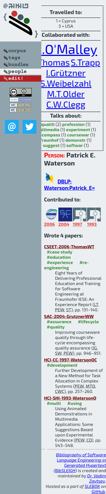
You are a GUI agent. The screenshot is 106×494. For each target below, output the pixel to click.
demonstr (75, 140)
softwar (74, 145)
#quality (56, 326)
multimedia (47, 129)
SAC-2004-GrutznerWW (69, 316)
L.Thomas (50, 62)
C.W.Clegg (65, 104)
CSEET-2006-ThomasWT (69, 246)
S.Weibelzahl (65, 83)
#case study (59, 251)
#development (62, 365)
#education (59, 257)
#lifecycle (88, 321)
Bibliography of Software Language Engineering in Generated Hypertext (81, 460)
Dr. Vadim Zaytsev (96, 478)
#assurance (59, 321)
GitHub (98, 491)
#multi (54, 403)
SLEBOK (92, 486)
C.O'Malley (65, 49)
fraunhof (49, 140)
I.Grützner (66, 72)
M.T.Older (66, 93)
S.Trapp (85, 62)
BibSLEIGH (65, 470)
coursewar (78, 134)
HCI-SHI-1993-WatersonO (70, 397)
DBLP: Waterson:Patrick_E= (69, 184)
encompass (48, 134)
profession (73, 124)
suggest (51, 145)
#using (74, 403)
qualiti (48, 124)
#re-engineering (66, 265)
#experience (60, 262)
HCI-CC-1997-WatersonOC (70, 359)
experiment (78, 129)
